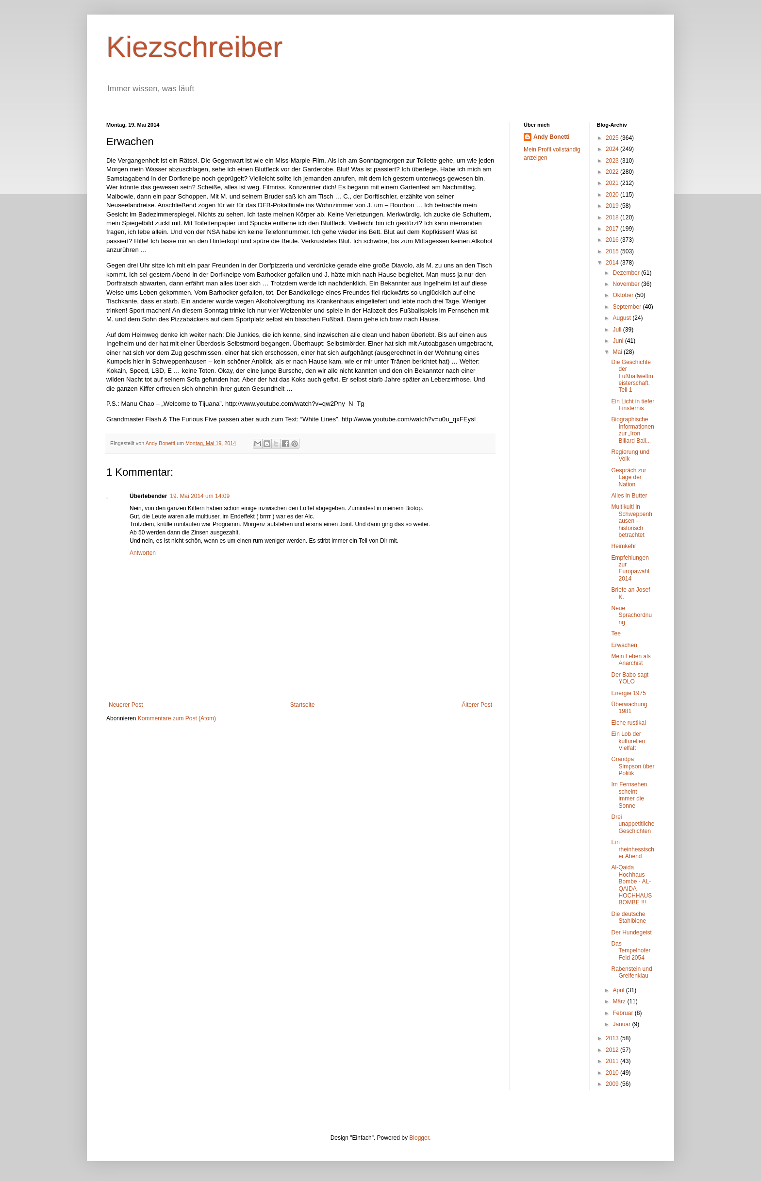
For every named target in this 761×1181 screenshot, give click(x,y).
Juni (618, 340)
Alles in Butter (629, 495)
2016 (613, 239)
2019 (613, 205)
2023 (613, 160)
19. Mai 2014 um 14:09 (200, 496)
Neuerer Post (126, 704)
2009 (613, 1084)
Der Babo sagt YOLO (629, 678)
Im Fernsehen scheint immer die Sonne (629, 795)
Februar (623, 1013)
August (622, 318)
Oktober (623, 295)
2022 (613, 171)
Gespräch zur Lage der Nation (628, 477)
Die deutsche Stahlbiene (628, 917)
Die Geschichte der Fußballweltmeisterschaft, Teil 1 (632, 376)
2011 (613, 1061)
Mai (618, 352)
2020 (613, 194)
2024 (613, 149)
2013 (613, 1038)
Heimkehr (623, 546)
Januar (622, 1024)
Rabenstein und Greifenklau (631, 972)
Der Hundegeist (631, 932)
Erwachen (624, 645)
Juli (617, 329)
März (619, 1001)
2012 (613, 1050)
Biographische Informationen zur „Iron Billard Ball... (632, 430)
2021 (613, 183)
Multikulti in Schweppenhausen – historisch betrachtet (631, 520)
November (626, 284)
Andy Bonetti (551, 136)
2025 (613, 137)
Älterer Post (477, 704)
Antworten (143, 552)
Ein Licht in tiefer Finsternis (632, 405)
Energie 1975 (628, 693)
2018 (613, 217)
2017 (613, 228)
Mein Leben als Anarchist (630, 659)
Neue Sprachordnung (631, 615)
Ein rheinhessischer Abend (632, 849)
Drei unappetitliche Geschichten (632, 824)
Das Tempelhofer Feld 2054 (630, 950)
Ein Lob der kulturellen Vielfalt (628, 741)
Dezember (626, 272)
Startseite (302, 704)
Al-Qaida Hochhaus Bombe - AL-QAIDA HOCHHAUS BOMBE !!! (631, 885)
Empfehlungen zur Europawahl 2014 (630, 568)
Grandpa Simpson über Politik (632, 766)
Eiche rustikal (628, 722)
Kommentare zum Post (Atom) (177, 718)
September (627, 306)
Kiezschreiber (194, 47)
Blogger (419, 1137)
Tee (615, 633)
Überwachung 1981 (629, 708)
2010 (613, 1072)
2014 (613, 262)
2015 (613, 251)
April (619, 990)
